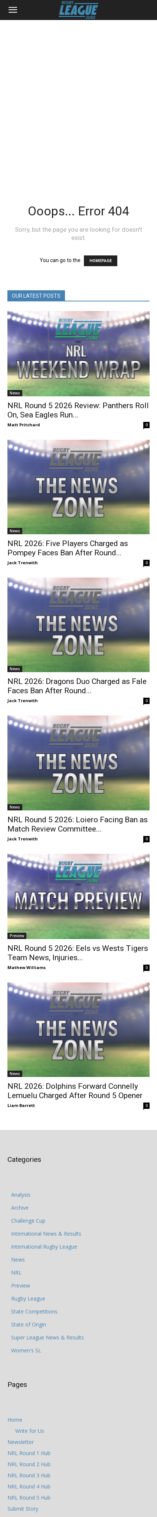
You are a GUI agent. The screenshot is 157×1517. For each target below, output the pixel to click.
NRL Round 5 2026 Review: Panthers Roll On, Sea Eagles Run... (78, 410)
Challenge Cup (28, 1220)
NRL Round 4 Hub (28, 1486)
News (15, 393)
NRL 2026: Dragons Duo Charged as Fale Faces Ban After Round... (77, 686)
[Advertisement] (78, 102)
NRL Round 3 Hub (28, 1475)
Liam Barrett (21, 1105)
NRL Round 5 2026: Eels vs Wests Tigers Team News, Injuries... (77, 953)
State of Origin (28, 1324)
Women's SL (26, 1350)
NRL (16, 1272)
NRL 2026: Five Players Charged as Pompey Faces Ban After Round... (67, 548)
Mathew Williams (26, 967)
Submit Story (22, 1508)
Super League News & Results (47, 1337)
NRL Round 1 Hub (28, 1453)
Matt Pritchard (23, 424)
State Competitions (34, 1311)
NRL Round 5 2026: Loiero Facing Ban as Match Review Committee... (77, 824)
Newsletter (20, 1441)
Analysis (20, 1194)
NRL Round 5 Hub (28, 1497)
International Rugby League (44, 1246)
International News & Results (46, 1233)
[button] (12, 10)
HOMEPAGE (100, 260)
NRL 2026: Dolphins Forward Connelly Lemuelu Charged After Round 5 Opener (75, 1091)
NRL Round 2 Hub (28, 1464)
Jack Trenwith (22, 562)
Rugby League (28, 1298)
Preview (17, 935)
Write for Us (29, 1430)
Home (14, 1419)
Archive (20, 1207)
